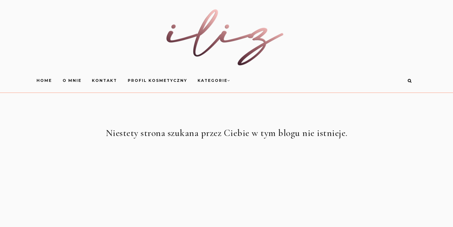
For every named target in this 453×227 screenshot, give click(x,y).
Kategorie (296, 80)
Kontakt (187, 80)
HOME (127, 80)
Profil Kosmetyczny (240, 80)
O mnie (154, 80)
